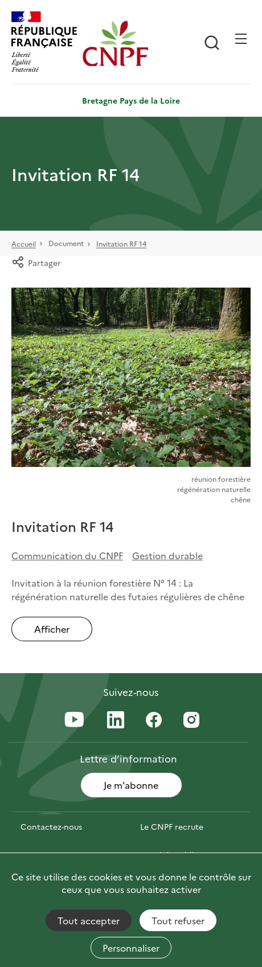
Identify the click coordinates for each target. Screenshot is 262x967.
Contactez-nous (51, 826)
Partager (36, 262)
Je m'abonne (131, 784)
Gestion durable (167, 555)
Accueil (23, 244)
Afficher (51, 628)
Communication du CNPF (67, 555)
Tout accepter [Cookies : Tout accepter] (89, 920)
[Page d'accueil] (115, 43)
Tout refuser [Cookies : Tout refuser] (178, 920)
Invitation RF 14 (121, 244)
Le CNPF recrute (171, 826)
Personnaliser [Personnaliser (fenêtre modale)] (131, 947)
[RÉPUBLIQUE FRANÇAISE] (44, 43)
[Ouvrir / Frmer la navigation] (241, 38)
